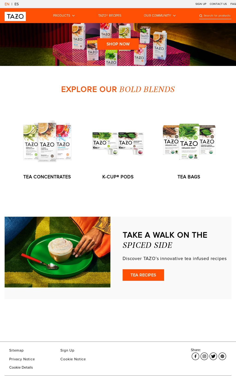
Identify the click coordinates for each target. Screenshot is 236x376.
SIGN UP (200, 4)
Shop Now (118, 44)
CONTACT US (218, 4)
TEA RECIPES (143, 275)
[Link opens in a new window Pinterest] (222, 353)
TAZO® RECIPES (109, 15)
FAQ (233, 4)
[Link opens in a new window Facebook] (195, 353)
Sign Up (67, 350)
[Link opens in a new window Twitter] (213, 353)
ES (17, 4)
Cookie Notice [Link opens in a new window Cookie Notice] (73, 359)
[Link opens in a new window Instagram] (204, 353)
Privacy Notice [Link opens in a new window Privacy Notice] (22, 359)
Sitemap (16, 350)
